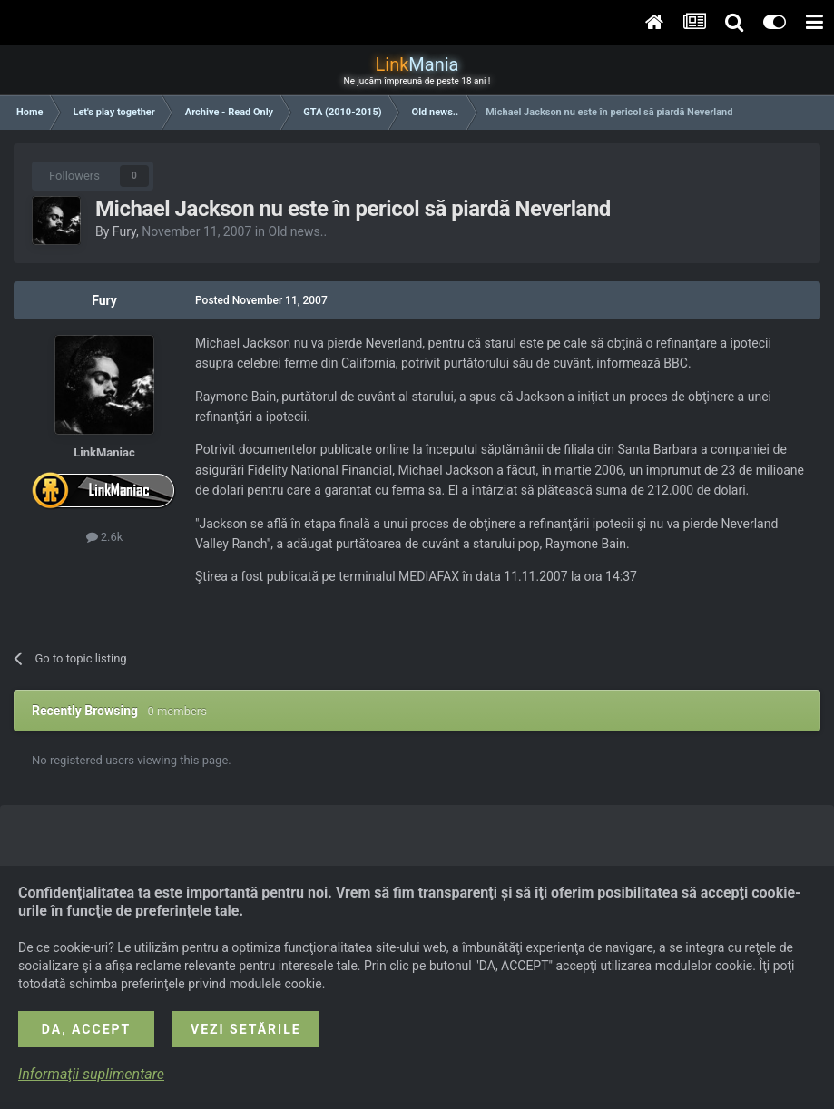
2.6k (104, 537)
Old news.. (297, 231)
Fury (124, 231)
